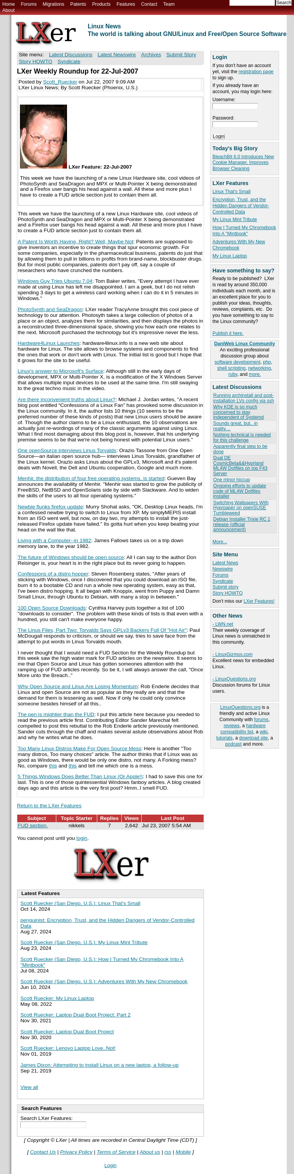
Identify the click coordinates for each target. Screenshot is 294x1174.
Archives (151, 54)
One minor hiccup (231, 479)
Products (101, 4)
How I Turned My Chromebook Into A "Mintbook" (244, 230)
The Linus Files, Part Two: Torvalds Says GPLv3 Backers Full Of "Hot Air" (102, 630)
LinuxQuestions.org (240, 707)
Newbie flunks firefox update (50, 507)
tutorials (224, 738)
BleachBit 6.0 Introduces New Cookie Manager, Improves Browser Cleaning (243, 163)
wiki (263, 732)
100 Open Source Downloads (52, 608)
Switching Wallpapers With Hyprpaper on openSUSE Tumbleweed (240, 508)
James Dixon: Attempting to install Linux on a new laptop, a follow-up (99, 1065)
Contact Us (43, 1152)
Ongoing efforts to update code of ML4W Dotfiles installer (239, 491)
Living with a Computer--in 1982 (54, 540)
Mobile (183, 1152)
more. (255, 374)
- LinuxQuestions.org (234, 679)
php (267, 362)
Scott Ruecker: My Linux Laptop (57, 998)
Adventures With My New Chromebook (238, 245)
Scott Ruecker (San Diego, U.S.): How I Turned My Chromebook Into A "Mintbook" (101, 962)
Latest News (225, 563)
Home (8, 4)
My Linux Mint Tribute (234, 219)
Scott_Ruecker (60, 82)
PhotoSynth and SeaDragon (50, 309)
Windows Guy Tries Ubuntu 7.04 (55, 281)
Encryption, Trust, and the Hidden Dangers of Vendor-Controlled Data (240, 206)
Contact (149, 4)
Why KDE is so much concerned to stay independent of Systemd (238, 412)
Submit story (225, 587)
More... (219, 541)
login (81, 838)
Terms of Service (116, 1152)
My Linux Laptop (229, 256)
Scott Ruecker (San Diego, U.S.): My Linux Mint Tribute (83, 942)
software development (237, 362)
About (8, 10)
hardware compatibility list (243, 729)
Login (111, 1165)
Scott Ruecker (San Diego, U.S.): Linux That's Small (80, 903)
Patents (78, 4)
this (53, 766)
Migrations (53, 4)
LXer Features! (258, 601)
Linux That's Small (231, 191)
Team (169, 4)
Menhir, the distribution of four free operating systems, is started (91, 478)
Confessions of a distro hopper (53, 574)
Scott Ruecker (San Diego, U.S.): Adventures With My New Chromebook (104, 981)
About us (150, 1152)
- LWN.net (222, 624)
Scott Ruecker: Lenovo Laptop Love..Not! (68, 1048)
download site (253, 738)
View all (29, 1087)
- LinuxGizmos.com (232, 654)
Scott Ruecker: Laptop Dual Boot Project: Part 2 (75, 1015)
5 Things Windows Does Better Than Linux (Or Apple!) (80, 776)
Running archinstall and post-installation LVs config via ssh (243, 398)
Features (126, 4)
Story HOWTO (227, 593)
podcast (233, 744)
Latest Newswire (117, 54)
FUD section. (33, 825)
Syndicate (222, 581)
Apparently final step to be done (240, 449)
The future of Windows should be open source (71, 557)
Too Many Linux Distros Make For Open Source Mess (79, 748)
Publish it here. (227, 333)
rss (167, 1152)
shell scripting (231, 368)
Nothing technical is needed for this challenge (242, 437)
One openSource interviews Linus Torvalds (67, 450)
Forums (28, 4)
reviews (231, 725)
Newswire (222, 569)
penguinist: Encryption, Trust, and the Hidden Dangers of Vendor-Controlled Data (107, 923)
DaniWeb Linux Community (244, 343)
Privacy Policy (76, 1152)
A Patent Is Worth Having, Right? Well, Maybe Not (75, 241)
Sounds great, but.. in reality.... (235, 426)
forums (261, 719)
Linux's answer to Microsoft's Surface (60, 371)
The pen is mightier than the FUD (56, 714)
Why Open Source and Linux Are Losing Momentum (78, 686)
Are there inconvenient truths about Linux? (66, 399)
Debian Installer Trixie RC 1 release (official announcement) (241, 524)
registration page (255, 71)
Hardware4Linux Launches (49, 343)
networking (259, 368)
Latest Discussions (70, 54)
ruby (233, 374)
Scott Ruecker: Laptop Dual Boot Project (67, 1032)
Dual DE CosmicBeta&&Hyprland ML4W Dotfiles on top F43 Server (240, 465)
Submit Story (181, 54)
